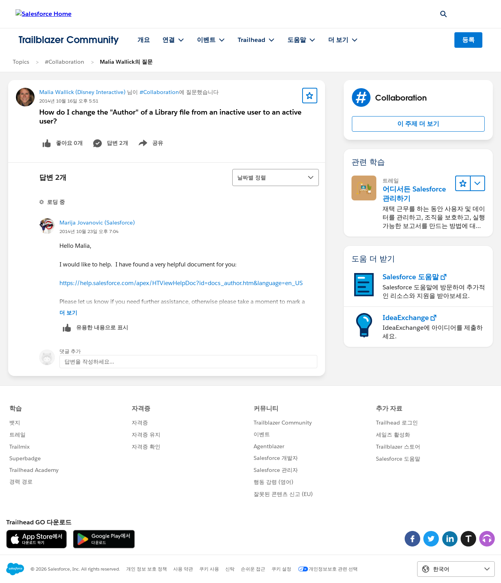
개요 (143, 40)
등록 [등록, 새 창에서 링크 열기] (468, 40)
